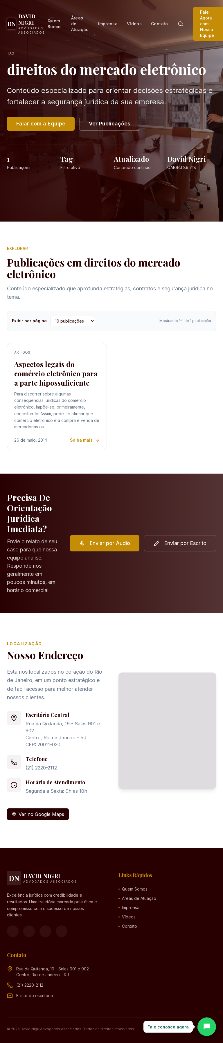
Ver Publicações (109, 124)
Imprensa (108, 23)
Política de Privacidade (196, 1029)
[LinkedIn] (61, 931)
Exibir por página (29, 320)
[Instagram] (29, 931)
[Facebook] (13, 931)
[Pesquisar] (180, 24)
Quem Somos (55, 23)
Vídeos (134, 23)
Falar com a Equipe (40, 124)
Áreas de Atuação (80, 23)
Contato (159, 23)
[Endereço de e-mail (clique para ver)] (34, 996)
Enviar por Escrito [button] (180, 543)
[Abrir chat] (206, 1026)
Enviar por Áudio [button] (104, 543)
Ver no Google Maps (38, 814)
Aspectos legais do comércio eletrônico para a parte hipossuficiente (56, 373)
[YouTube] (45, 931)
